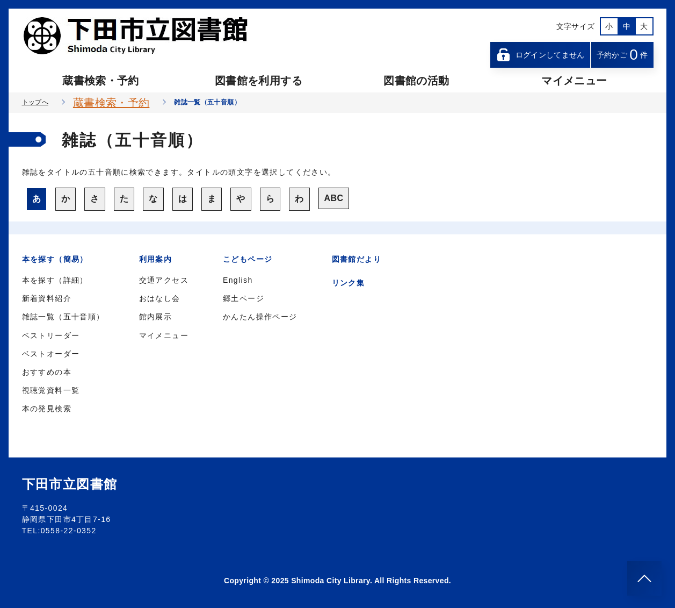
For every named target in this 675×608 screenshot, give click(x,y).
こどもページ (247, 259)
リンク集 (348, 282)
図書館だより (356, 259)
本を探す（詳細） (55, 280)
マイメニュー (574, 81)
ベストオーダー (51, 353)
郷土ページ (243, 298)
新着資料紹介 (46, 298)
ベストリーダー (51, 335)
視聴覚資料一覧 (51, 390)
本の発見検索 (46, 408)
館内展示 (155, 316)
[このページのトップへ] (644, 578)
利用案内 (155, 259)
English (238, 280)
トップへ (35, 102)
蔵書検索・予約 (100, 81)
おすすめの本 (46, 372)
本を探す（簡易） (55, 259)
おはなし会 (159, 298)
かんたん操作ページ (260, 316)
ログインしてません (540, 54)
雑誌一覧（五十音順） (63, 316)
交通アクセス (163, 280)
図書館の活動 (416, 81)
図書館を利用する (258, 81)
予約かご (622, 54)
